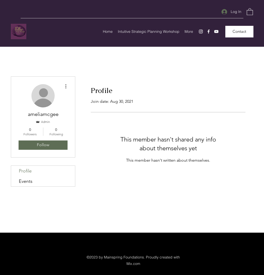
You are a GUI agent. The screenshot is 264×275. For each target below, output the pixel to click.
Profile (25, 171)
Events (25, 181)
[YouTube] (216, 31)
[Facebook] (208, 31)
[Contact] (239, 31)
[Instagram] (200, 31)
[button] (250, 11)
